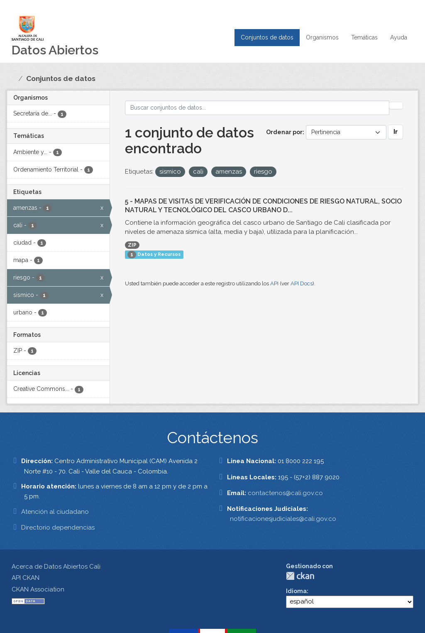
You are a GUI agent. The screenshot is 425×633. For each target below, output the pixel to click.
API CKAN (25, 577)
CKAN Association (38, 589)
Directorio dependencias (58, 527)
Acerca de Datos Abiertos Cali (56, 566)
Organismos (322, 37)
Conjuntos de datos (267, 37)
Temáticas (364, 37)
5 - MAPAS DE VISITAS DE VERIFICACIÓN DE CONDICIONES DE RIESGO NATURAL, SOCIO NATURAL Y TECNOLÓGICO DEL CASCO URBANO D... (263, 205)
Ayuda (398, 37)
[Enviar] (396, 105)
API (274, 283)
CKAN (300, 576)
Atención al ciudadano (55, 511)
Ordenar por (284, 132)
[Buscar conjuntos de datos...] (257, 108)
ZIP (132, 245)
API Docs (302, 283)
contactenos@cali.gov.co (285, 493)
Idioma (296, 591)
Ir (395, 131)
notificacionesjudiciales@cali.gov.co (283, 519)
